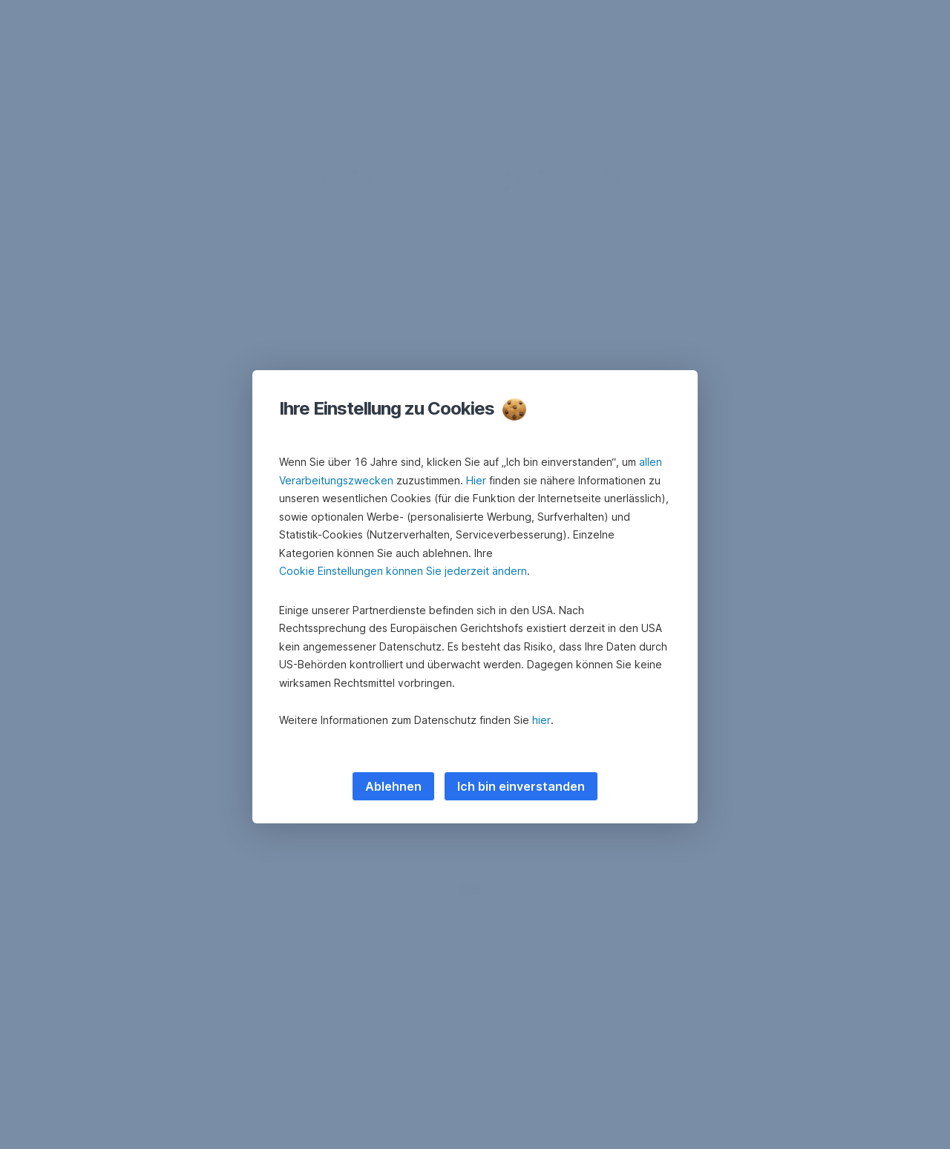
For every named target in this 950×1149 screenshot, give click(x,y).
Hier (476, 480)
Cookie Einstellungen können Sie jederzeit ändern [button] (403, 570)
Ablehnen (393, 786)
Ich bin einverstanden (521, 786)
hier (541, 720)
